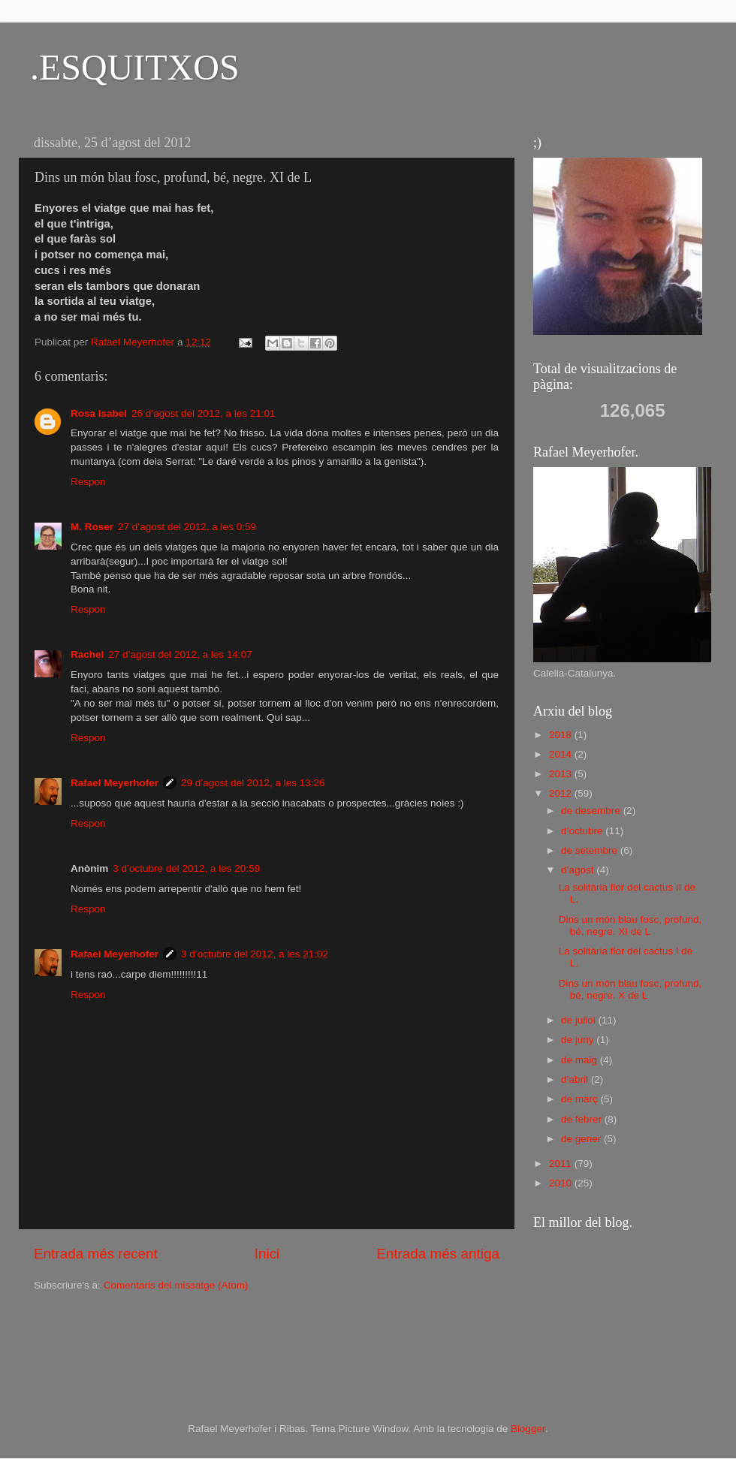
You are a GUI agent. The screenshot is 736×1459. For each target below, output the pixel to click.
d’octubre (583, 831)
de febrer (583, 1119)
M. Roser (92, 526)
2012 (562, 793)
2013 (562, 773)
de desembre (592, 810)
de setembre (590, 850)
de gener (582, 1138)
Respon (88, 481)
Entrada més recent (96, 1254)
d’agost (578, 870)
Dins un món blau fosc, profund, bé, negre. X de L (630, 989)
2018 (562, 734)
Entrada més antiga (437, 1254)
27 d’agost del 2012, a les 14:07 (180, 654)
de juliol (580, 1020)
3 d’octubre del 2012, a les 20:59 (186, 868)
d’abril (576, 1079)
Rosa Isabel (99, 413)
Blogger (528, 1428)
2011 (562, 1163)
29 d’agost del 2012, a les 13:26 (252, 782)
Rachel (87, 654)
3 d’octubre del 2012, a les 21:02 (254, 954)
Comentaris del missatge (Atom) (176, 1285)
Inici (267, 1254)
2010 (562, 1183)
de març (581, 1099)
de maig (580, 1060)
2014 (562, 754)
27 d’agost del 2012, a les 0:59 (187, 526)
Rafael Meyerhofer (114, 782)
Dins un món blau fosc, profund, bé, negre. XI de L (630, 925)
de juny (578, 1039)
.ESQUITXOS (135, 67)
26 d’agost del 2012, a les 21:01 (203, 413)
